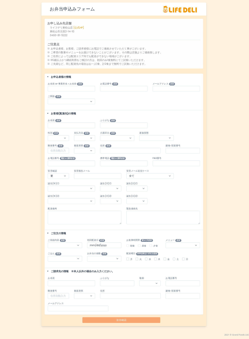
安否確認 (52, 170)
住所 (105, 145)
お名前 (54, 120)
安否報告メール (82, 170)
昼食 (144, 245)
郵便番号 (56, 145)
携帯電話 (113, 158)
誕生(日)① (132, 183)
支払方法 (82, 133)
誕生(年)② (54, 196)
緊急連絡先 (132, 208)
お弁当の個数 (97, 253)
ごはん (54, 253)
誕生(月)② (105, 196)
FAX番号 (157, 158)
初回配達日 (96, 240)
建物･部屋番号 (173, 145)
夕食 (155, 245)
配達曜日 (142, 253)
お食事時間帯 (139, 240)
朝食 (132, 245)
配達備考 (52, 208)
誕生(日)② (132, 196)
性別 (53, 133)
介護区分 (108, 133)
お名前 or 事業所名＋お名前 (65, 83)
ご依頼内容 (57, 240)
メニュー (173, 240)
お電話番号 (109, 83)
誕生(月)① (105, 183)
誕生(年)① (54, 183)
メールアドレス (164, 83)
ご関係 (54, 96)
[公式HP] (79, 27)
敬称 (141, 278)
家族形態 (143, 132)
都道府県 (82, 145)
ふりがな (108, 120)
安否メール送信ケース (137, 170)
